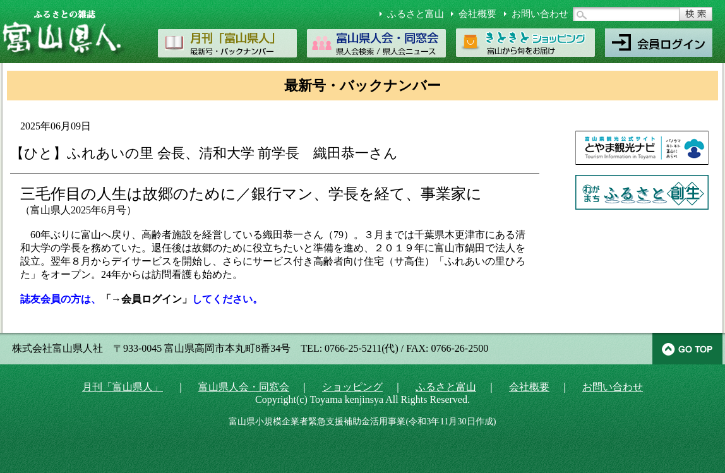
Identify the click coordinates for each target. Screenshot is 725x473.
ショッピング (352, 386)
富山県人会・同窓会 (243, 386)
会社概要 (477, 14)
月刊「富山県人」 (122, 386)
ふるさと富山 (415, 14)
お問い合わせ (540, 14)
